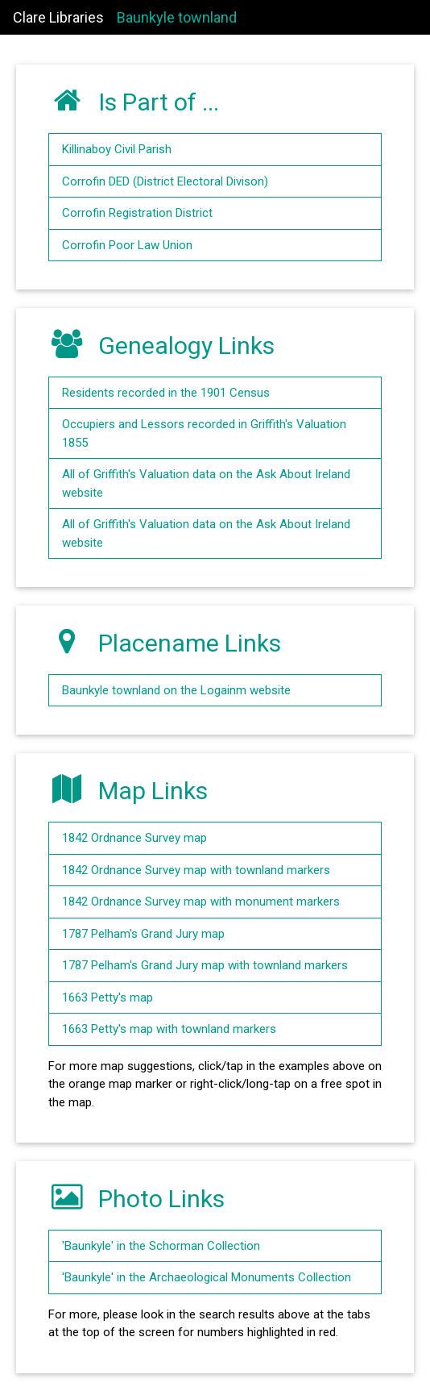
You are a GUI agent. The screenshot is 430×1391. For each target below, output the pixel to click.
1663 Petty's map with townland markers (169, 1029)
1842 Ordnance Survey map (134, 838)
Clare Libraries (58, 17)
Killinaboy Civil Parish (117, 149)
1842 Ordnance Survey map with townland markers (196, 870)
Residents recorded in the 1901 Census (166, 392)
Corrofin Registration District (137, 213)
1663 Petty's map (107, 997)
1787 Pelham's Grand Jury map (143, 934)
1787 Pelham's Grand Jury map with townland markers (205, 965)
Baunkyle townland (177, 17)
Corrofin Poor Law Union (127, 245)
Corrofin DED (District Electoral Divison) (165, 181)
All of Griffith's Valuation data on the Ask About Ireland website (206, 483)
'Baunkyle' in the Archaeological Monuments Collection (206, 1277)
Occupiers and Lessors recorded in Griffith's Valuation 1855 (204, 433)
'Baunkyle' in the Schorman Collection (161, 1246)
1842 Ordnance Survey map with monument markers (201, 901)
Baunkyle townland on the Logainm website (176, 690)
